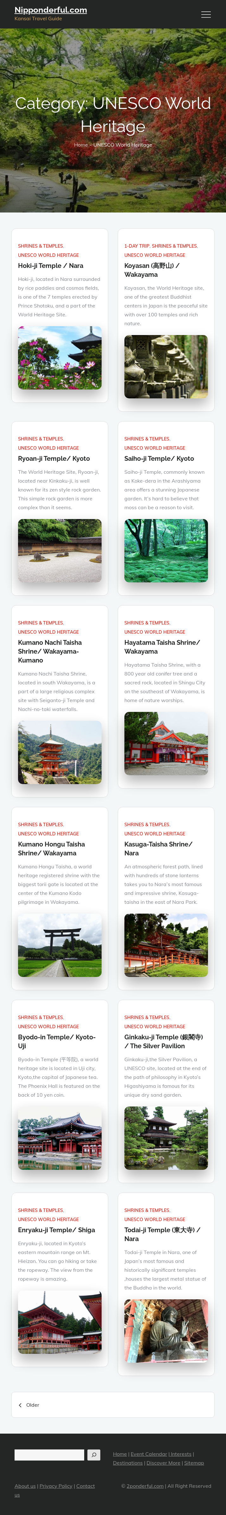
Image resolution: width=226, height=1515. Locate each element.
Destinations (128, 1463)
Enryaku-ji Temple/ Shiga (56, 1230)
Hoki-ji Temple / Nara (50, 265)
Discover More (163, 1463)
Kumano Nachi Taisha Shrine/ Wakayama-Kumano (50, 651)
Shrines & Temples (40, 246)
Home (120, 1454)
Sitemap (194, 1463)
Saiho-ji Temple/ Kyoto (159, 458)
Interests (180, 1454)
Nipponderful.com (51, 10)
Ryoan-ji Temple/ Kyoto (54, 458)
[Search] (93, 1455)
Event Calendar (149, 1454)
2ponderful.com (145, 1486)
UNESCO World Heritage (48, 255)
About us (25, 1486)
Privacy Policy (56, 1486)
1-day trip (136, 246)
